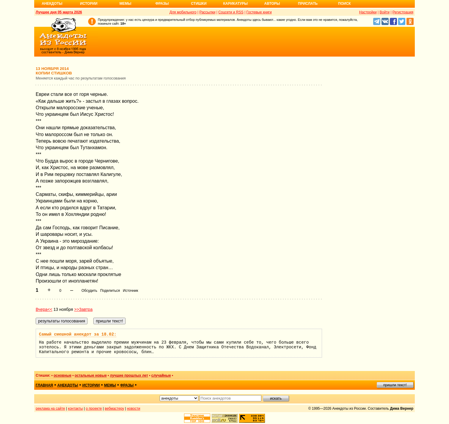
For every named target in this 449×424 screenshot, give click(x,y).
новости (133, 408)
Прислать (308, 3)
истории (91, 385)
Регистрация (403, 12)
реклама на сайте (50, 408)
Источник (130, 291)
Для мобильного (183, 12)
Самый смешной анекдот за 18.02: (77, 334)
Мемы (125, 3)
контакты (75, 408)
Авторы (272, 3)
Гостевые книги (259, 12)
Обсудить (89, 291)
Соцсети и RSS (231, 12)
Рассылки (208, 12)
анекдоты (67, 385)
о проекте (94, 408)
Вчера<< (44, 309)
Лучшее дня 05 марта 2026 (59, 12)
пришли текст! (395, 385)
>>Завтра (83, 309)
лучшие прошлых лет (129, 375)
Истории (89, 3)
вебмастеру (114, 408)
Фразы (162, 3)
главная (44, 385)
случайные (161, 375)
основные (62, 375)
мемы (110, 385)
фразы (127, 385)
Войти (384, 12)
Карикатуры (235, 3)
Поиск (344, 3)
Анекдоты (52, 3)
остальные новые (91, 375)
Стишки (198, 3)
